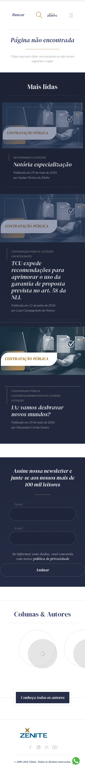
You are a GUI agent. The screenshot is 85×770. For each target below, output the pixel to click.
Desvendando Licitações (29, 157)
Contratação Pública (25, 251)
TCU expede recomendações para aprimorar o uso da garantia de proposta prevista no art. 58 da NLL (38, 280)
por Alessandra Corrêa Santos (30, 427)
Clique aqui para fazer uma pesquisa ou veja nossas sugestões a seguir (42, 58)
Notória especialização (42, 164)
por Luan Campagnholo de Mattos (33, 310)
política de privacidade (51, 558)
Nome (18, 504)
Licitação (47, 251)
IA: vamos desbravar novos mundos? (37, 411)
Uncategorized (21, 256)
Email (18, 528)
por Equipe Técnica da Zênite (31, 177)
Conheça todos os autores (42, 697)
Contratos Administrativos (30, 395)
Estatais (55, 395)
